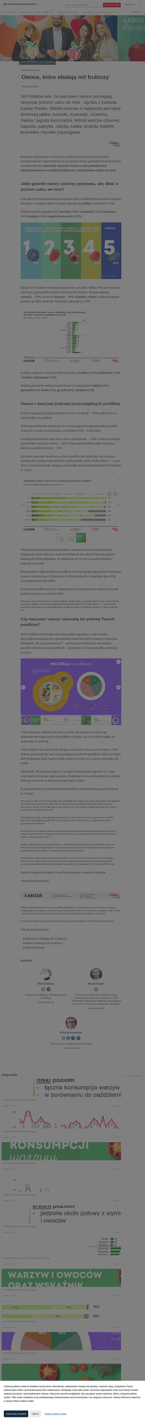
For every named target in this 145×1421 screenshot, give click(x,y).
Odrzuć (35, 1414)
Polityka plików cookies (55, 1414)
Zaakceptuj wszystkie (16, 1414)
